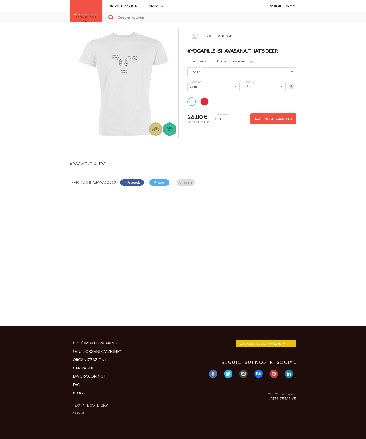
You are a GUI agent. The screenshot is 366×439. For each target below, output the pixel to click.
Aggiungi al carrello (273, 119)
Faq (76, 384)
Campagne (155, 6)
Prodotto (195, 67)
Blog (78, 393)
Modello (195, 82)
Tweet (159, 182)
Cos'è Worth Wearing (95, 343)
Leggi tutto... (255, 61)
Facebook (132, 182)
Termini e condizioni (91, 405)
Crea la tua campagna (262, 343)
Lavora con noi (89, 376)
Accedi (290, 6)
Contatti (81, 413)
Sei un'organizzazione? (97, 351)
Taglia (250, 82)
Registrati (274, 6)
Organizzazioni (123, 6)
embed (185, 182)
